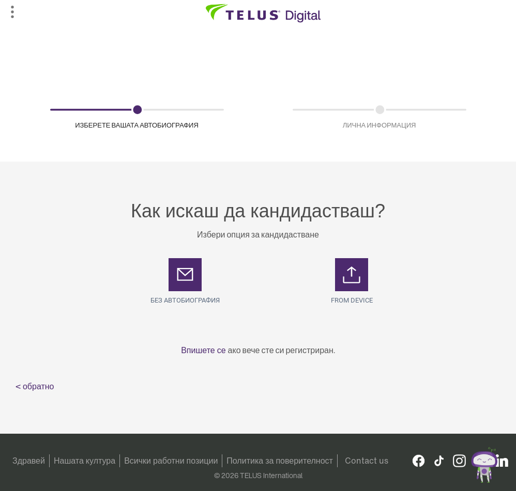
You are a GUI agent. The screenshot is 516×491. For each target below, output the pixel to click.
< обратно (35, 386)
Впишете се (204, 350)
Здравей (28, 460)
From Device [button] (352, 300)
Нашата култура (84, 460)
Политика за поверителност (279, 460)
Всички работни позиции (171, 460)
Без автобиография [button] (185, 300)
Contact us (366, 460)
